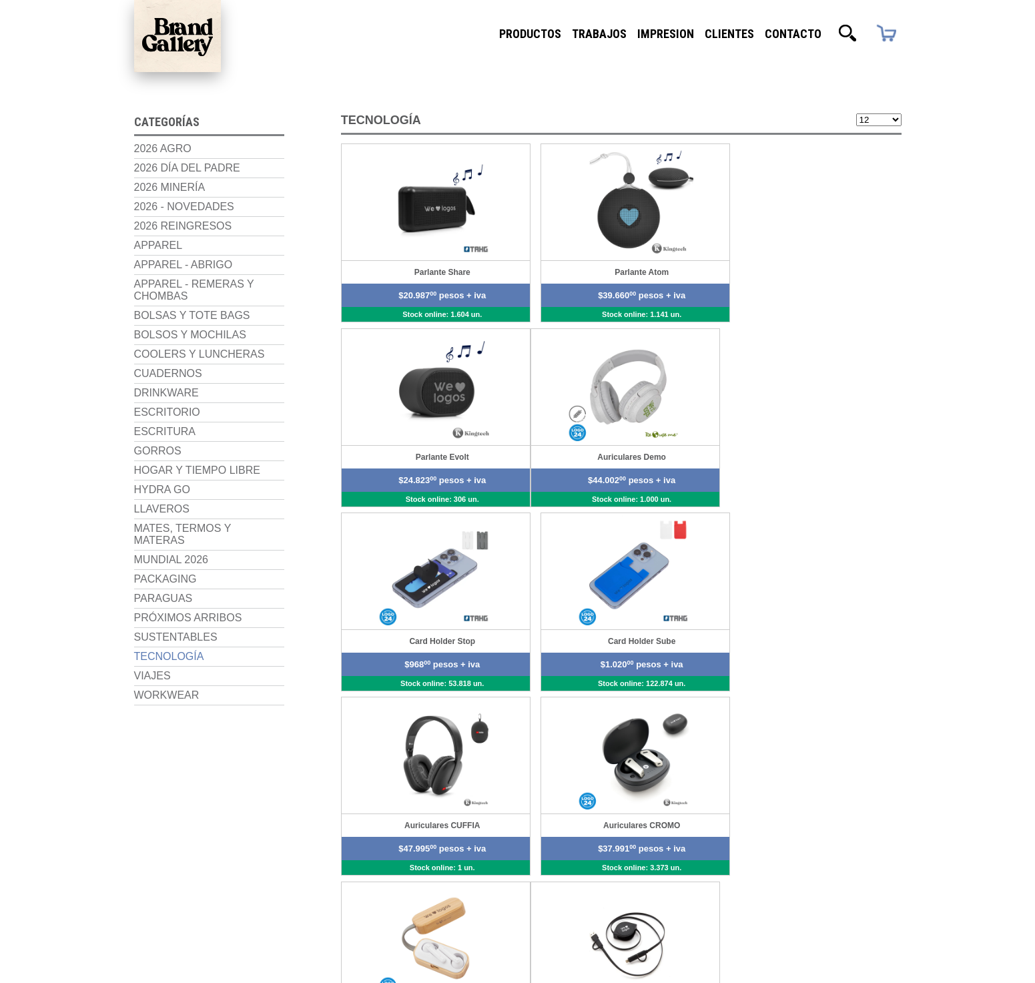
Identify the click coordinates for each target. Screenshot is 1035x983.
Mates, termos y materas (183, 533)
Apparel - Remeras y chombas (194, 288)
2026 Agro (163, 147)
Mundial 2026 (171, 558)
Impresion (665, 33)
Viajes (152, 674)
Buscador (847, 33)
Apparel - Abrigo (183, 263)
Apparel (158, 244)
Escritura (165, 430)
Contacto (793, 33)
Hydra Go (162, 488)
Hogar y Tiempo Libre (197, 468)
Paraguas (163, 597)
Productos (530, 33)
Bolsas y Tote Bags (192, 314)
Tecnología (169, 655)
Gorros (158, 449)
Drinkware (166, 391)
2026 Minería (170, 186)
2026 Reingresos (183, 224)
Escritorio (167, 410)
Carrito (886, 33)
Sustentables (176, 635)
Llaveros (162, 507)
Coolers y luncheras (199, 352)
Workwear (167, 693)
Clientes (729, 33)
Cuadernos (168, 372)
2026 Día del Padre (187, 166)
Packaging (165, 577)
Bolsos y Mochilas (190, 333)
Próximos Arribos (188, 616)
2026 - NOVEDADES (184, 205)
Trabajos (599, 33)
